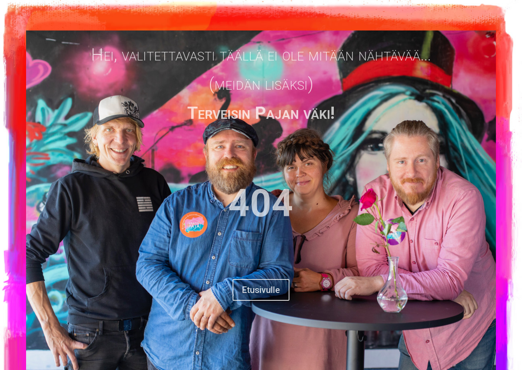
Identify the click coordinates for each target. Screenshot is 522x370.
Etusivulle (261, 290)
